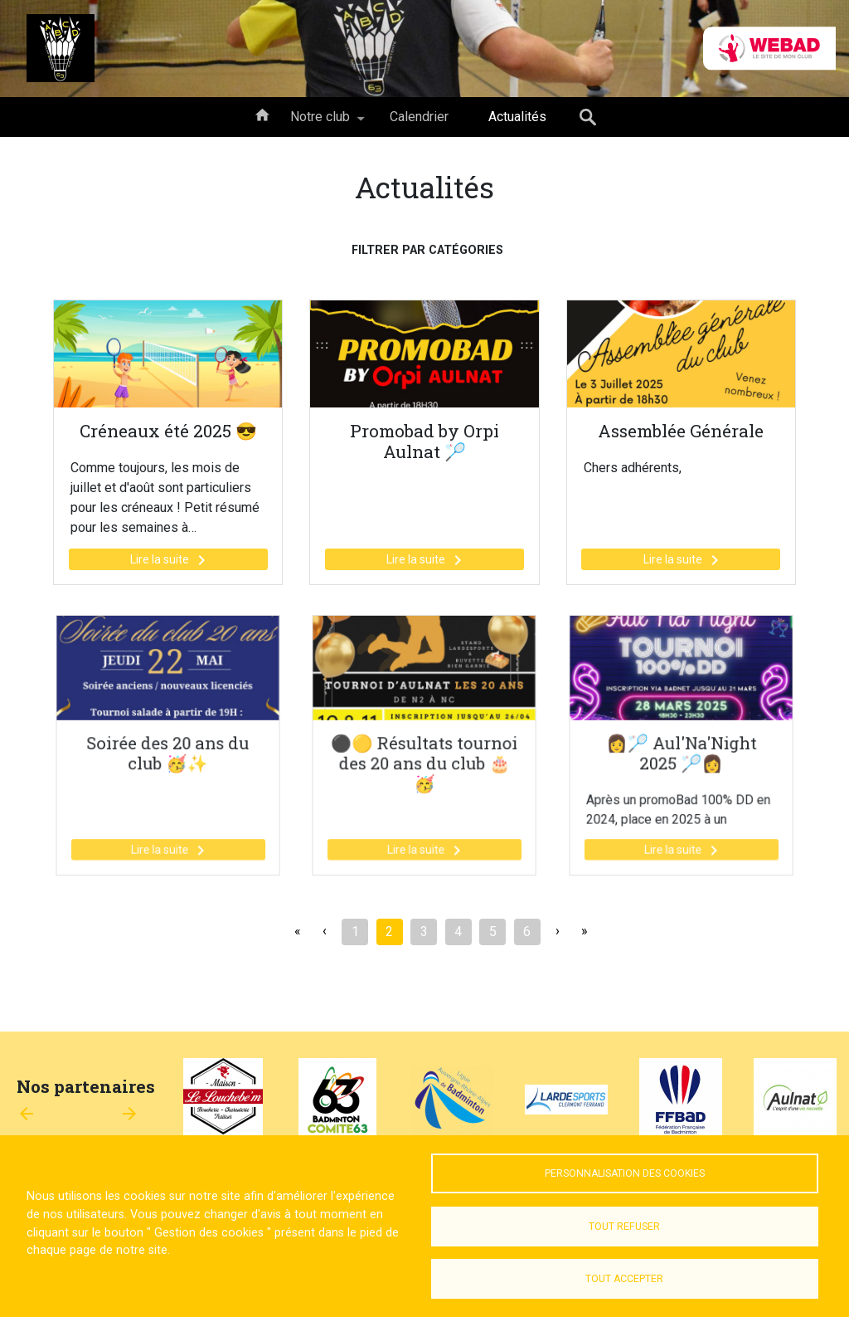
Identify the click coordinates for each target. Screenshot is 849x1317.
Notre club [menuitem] (320, 123)
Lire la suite (170, 560)
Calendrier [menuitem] (419, 116)
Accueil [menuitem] (262, 113)
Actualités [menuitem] (517, 116)
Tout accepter (624, 1279)
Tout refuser (624, 1226)
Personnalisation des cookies (625, 1173)
